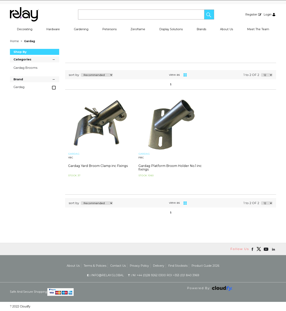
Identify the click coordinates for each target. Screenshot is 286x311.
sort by (74, 75)
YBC (70, 157)
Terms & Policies (95, 265)
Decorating (24, 29)
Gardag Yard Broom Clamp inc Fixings (98, 166)
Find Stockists (177, 265)
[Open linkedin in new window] (274, 249)
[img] (259, 249)
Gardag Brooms (25, 68)
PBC (141, 157)
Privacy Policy (139, 265)
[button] (209, 14)
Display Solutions (171, 29)
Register (251, 14)
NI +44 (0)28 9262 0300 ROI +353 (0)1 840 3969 (163, 275)
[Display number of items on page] (266, 75)
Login (268, 14)
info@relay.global (105, 275)
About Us (226, 29)
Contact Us (118, 265)
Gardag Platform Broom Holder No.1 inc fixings (170, 167)
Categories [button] (35, 59)
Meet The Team (258, 29)
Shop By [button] (20, 52)
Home (15, 41)
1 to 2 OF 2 (251, 75)
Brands (201, 29)
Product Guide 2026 (205, 265)
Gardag (29, 41)
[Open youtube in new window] (266, 249)
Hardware (53, 29)
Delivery (158, 265)
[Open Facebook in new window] (253, 249)
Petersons (109, 29)
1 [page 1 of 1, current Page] (170, 84)
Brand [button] (35, 79)
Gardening (81, 29)
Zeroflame (137, 29)
